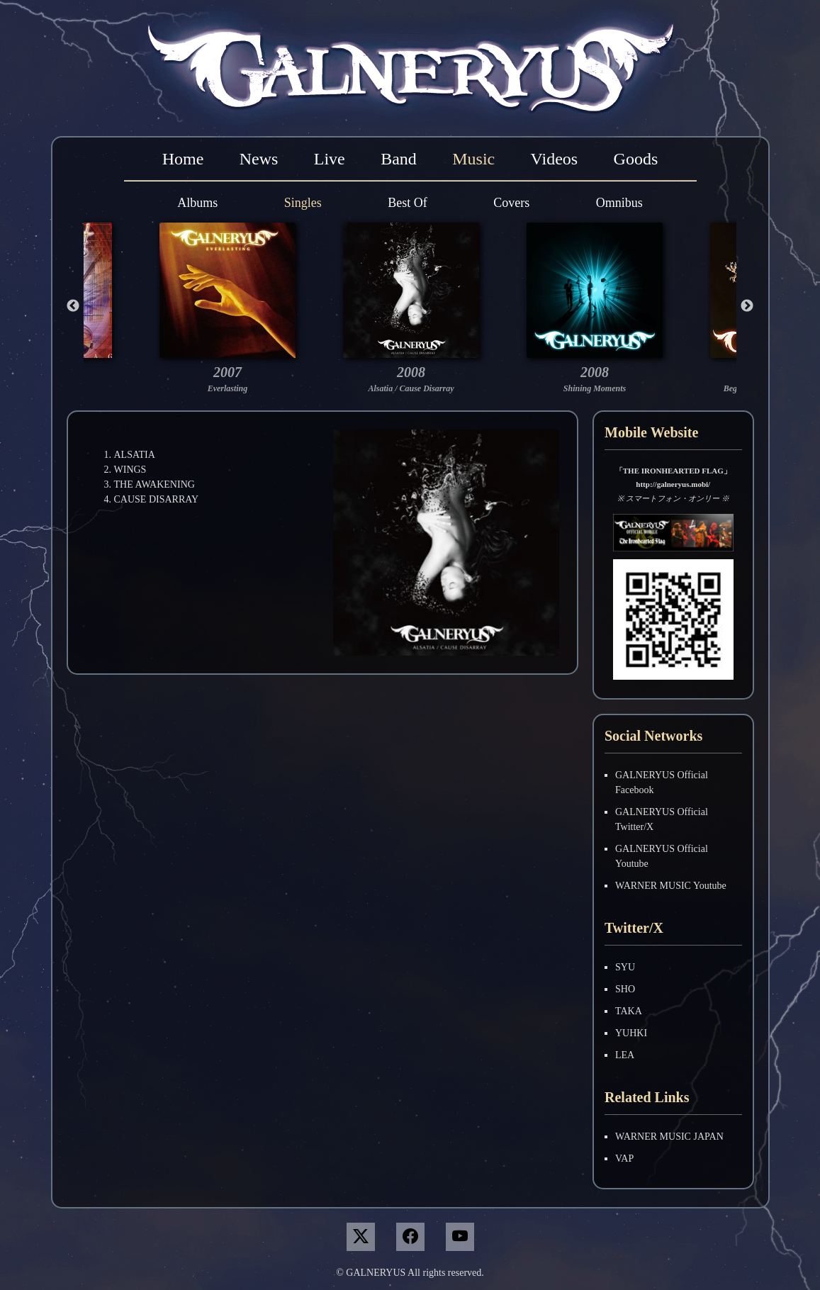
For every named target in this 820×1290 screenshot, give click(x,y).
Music (473, 159)
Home (183, 159)
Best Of (407, 203)
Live (329, 159)
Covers (511, 203)
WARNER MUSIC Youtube (670, 885)
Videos (554, 159)
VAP (624, 1158)
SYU (625, 967)
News (259, 159)
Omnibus (619, 203)
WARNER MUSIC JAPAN (669, 1136)
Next (747, 306)
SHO (625, 989)
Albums (197, 203)
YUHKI (631, 1033)
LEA (624, 1055)
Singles (303, 203)
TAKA (628, 1011)
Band (399, 159)
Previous (73, 306)
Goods (636, 159)
